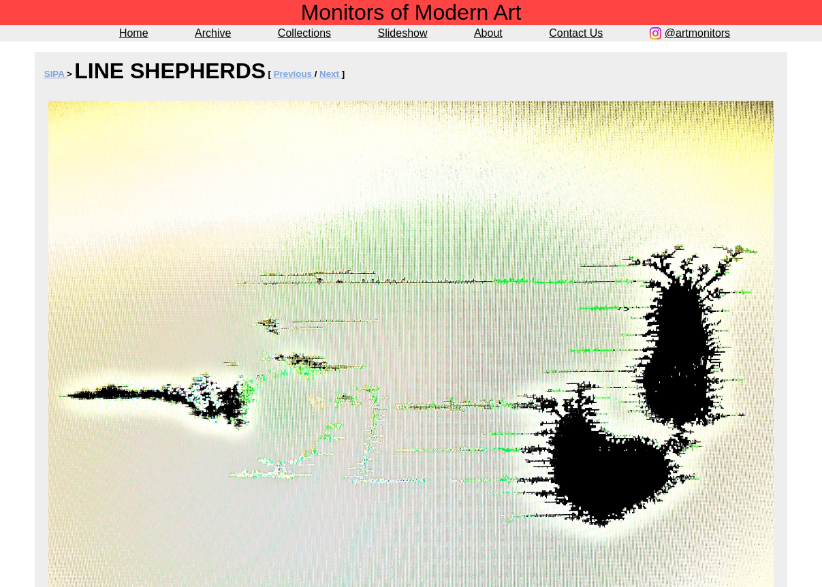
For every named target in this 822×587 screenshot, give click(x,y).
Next (330, 74)
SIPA (55, 74)
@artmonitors (697, 33)
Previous (294, 74)
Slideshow (403, 33)
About (488, 33)
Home (133, 33)
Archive (213, 33)
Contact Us (576, 33)
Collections (304, 33)
